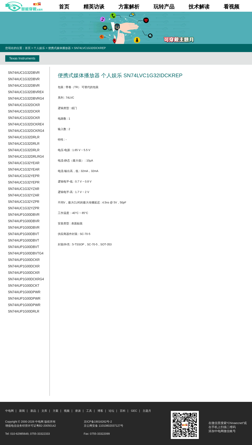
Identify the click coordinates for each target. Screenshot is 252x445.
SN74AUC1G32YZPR (23, 201)
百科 (122, 410)
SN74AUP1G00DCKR (24, 260)
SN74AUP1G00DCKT (23, 285)
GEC (134, 410)
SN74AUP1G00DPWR (24, 292)
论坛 (111, 410)
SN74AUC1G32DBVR (24, 72)
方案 (55, 410)
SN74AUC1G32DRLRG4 (26, 156)
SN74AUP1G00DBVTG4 (26, 253)
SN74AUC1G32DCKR (24, 105)
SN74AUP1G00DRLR (23, 311)
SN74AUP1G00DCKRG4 (26, 279)
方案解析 (128, 7)
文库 (44, 410)
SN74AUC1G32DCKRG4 (26, 130)
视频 (66, 410)
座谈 (78, 410)
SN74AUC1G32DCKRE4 (26, 124)
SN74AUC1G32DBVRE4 (26, 92)
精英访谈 (93, 7)
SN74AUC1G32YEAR (24, 163)
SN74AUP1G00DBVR (24, 214)
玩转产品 (163, 7)
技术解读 (199, 7)
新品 (33, 410)
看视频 (231, 7)
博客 (100, 410)
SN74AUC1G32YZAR (23, 189)
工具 (89, 410)
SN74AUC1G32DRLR (24, 137)
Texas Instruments (22, 58)
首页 (64, 7)
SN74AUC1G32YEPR (24, 176)
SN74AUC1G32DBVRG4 (26, 98)
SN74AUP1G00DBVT (23, 234)
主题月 (147, 410)
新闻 (22, 410)
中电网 (9, 410)
